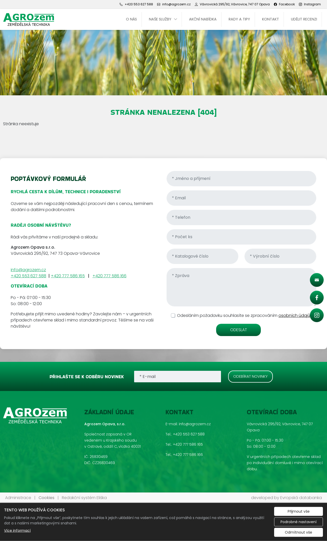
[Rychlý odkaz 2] (317, 298)
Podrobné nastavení (299, 521)
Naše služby (160, 19)
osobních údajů (294, 315)
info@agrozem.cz (28, 270)
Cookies (46, 498)
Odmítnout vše (298, 532)
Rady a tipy (239, 19)
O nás (131, 19)
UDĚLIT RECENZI (304, 19)
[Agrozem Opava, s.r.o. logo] (28, 19)
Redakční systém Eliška (84, 498)
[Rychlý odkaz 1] (317, 280)
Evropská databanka (301, 498)
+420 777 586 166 (109, 276)
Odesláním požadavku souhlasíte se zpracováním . (244, 315)
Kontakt (270, 19)
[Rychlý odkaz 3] (317, 315)
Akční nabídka (203, 19)
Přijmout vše (299, 511)
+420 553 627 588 (28, 276)
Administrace (18, 498)
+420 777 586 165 (68, 276)
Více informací (17, 530)
